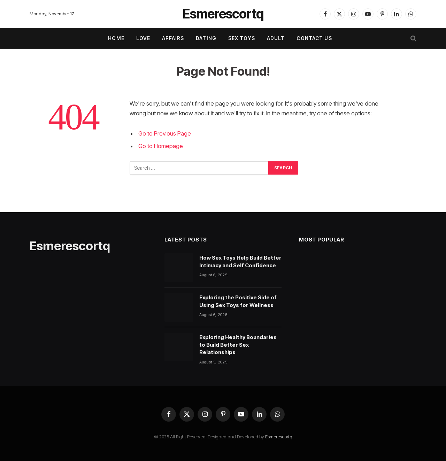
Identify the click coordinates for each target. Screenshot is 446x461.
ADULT (276, 38)
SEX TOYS (241, 38)
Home (116, 38)
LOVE (143, 38)
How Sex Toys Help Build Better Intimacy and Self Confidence (240, 261)
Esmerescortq (278, 436)
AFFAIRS (173, 38)
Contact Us (314, 38)
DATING (206, 38)
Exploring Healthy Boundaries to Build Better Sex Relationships (238, 344)
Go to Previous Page (164, 133)
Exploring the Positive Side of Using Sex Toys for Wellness (238, 301)
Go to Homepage (160, 146)
